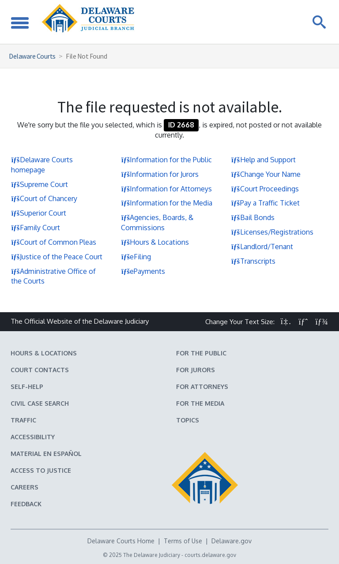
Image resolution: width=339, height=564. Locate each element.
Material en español (46, 453)
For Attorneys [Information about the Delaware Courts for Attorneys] (202, 386)
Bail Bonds (253, 217)
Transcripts (253, 261)
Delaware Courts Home (120, 541)
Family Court (35, 227)
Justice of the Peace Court (56, 256)
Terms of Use (183, 541)
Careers (24, 487)
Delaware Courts (32, 56)
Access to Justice (41, 470)
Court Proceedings (265, 188)
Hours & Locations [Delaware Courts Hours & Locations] (44, 353)
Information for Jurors (160, 174)
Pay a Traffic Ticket (265, 202)
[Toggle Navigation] (20, 22)
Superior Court (38, 213)
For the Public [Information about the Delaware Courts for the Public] (201, 353)
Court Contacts (40, 370)
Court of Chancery (44, 198)
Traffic (23, 420)
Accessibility (33, 437)
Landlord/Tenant (262, 246)
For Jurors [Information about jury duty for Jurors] (195, 370)
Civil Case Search (40, 403)
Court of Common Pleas (53, 242)
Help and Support (263, 159)
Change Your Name (266, 174)
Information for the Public (166, 159)
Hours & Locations (155, 242)
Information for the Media (166, 202)
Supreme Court (39, 184)
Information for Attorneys (166, 188)
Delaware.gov (231, 541)
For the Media (200, 403)
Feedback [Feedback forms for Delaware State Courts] (26, 504)
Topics (187, 420)
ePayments (143, 271)
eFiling (136, 256)
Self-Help (27, 386)
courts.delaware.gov (210, 555)
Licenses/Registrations (272, 232)
